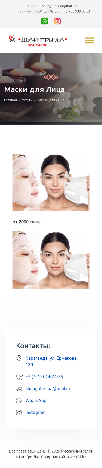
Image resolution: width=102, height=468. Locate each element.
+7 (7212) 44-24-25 (44, 376)
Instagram (36, 412)
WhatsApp (36, 400)
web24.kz (78, 457)
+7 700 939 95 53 (77, 11)
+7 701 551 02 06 (45, 11)
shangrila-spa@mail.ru (59, 6)
